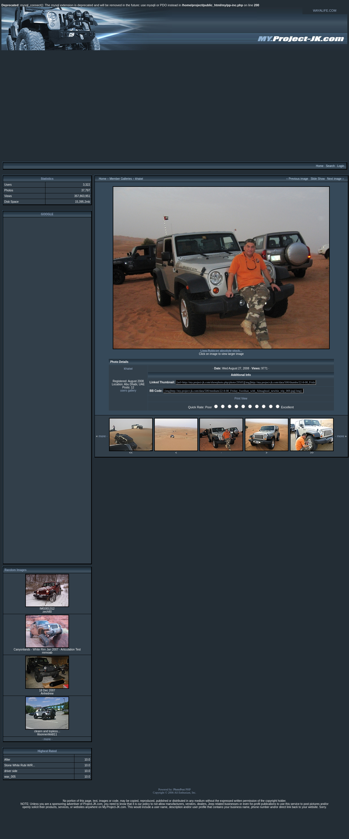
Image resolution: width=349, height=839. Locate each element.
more (47, 739)
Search (330, 166)
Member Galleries (121, 178)
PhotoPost (179, 789)
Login (340, 166)
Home (319, 166)
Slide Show (318, 178)
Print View (241, 398)
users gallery (128, 390)
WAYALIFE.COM (324, 10)
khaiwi (139, 178)
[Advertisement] (174, 106)
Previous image (298, 178)
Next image (334, 178)
